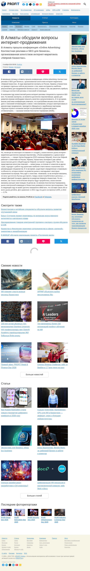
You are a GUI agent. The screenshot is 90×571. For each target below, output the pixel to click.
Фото (74, 22)
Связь (11, 26)
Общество (63, 26)
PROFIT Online (20, 556)
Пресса (45, 22)
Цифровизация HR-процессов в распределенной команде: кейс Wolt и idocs (51, 486)
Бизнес (4, 26)
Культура (72, 26)
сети (45, 545)
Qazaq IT (34, 29)
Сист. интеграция (44, 542)
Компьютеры (43, 540)
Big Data (15, 14)
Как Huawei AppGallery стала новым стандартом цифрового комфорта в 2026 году (14, 413)
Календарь (74, 18)
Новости (15, 18)
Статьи (45, 18)
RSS (25, 553)
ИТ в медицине (39, 10)
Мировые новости (23, 29)
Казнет (4, 10)
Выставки (30, 540)
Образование (53, 26)
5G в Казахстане (26, 10)
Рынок (16, 542)
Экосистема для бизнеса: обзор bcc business (78, 49)
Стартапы (65, 10)
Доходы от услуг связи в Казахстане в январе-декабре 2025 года (79, 123)
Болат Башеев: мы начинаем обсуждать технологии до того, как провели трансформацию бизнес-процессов (79, 221)
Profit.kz (19, 64)
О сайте (4, 553)
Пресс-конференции (70, 545)
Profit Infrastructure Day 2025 (46, 520)
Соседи (4, 29)
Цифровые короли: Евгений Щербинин (78, 197)
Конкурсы (29, 545)
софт (9, 547)
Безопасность (75, 10)
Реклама (11, 553)
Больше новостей (34, 374)
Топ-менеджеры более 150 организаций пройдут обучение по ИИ (51, 327)
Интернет (19, 26)
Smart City (59, 14)
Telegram (47, 197)
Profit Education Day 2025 (20, 520)
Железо (26, 26)
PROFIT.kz (19, 558)
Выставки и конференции (72, 540)
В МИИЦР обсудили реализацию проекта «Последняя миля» (27, 235)
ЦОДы (48, 10)
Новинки (12, 29)
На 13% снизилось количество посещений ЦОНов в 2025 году (64, 4)
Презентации (68, 542)
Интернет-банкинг (48, 14)
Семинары (30, 542)
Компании (15, 22)
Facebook (38, 197)
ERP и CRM (56, 10)
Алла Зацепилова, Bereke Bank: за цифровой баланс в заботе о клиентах (51, 451)
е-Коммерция (35, 14)
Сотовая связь (13, 10)
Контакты (19, 553)
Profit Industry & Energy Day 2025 (60, 520)
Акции (28, 547)
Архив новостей (45, 29)
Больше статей (34, 496)
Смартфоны (6, 14)
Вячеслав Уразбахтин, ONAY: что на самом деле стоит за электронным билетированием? (79, 97)
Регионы (80, 26)
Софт (33, 26)
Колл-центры (24, 14)
